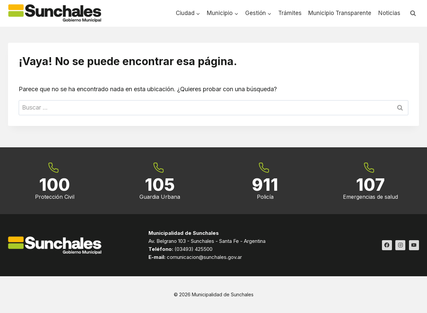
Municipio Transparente (339, 13)
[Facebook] (387, 245)
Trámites (290, 13)
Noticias (389, 13)
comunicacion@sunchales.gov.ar (204, 257)
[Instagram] (400, 245)
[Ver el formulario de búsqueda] (413, 13)
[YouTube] (414, 245)
